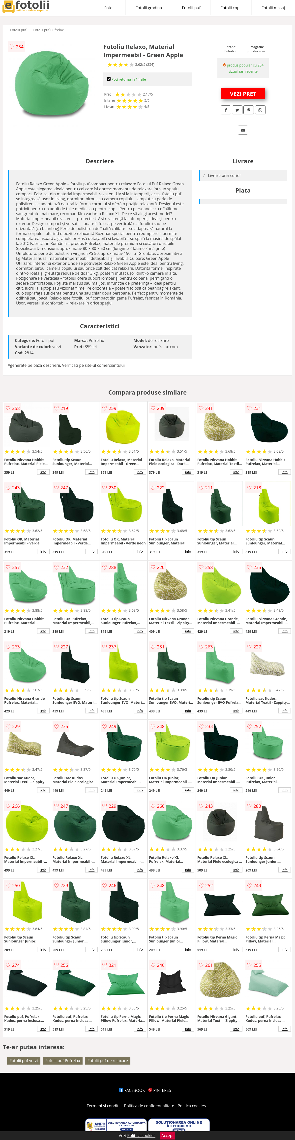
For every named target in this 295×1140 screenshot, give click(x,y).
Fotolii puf (191, 7)
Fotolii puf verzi (24, 1060)
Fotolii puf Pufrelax (48, 30)
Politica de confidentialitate (149, 1105)
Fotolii (110, 7)
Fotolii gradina (149, 7)
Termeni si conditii (104, 1105)
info (43, 472)
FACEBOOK (132, 1090)
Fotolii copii (231, 7)
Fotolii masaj (273, 7)
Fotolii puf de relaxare (108, 1060)
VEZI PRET (243, 93)
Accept (167, 1135)
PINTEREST (160, 1090)
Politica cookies (192, 1105)
